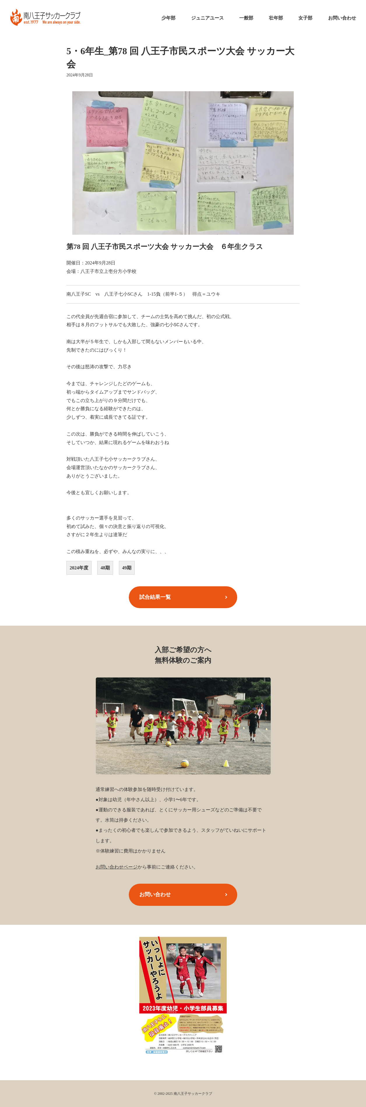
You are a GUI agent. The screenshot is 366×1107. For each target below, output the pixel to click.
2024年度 (79, 567)
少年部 (168, 18)
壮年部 (276, 18)
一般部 (246, 18)
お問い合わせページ (117, 866)
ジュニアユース (207, 18)
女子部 (305, 18)
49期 (126, 567)
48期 (105, 567)
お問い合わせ (342, 18)
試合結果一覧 (155, 597)
